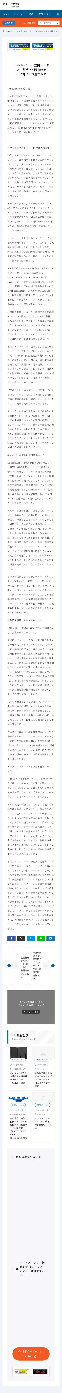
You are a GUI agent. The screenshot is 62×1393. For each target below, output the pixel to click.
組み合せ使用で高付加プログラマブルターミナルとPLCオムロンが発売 (43, 1079)
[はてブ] (31, 938)
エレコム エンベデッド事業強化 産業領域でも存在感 (43, 1123)
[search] (57, 22)
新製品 (31, 14)
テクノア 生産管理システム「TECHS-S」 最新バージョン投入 (25, 966)
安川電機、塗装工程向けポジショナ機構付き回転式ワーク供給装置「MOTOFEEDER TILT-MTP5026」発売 (18, 1128)
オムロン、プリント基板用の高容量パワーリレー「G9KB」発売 (18, 1077)
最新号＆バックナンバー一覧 (32, 1354)
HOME (5, 14)
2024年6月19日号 (20, 1069)
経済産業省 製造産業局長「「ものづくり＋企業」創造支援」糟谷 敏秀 (37, 965)
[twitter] (21, 938)
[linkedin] (50, 938)
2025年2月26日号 (20, 1114)
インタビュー (19, 14)
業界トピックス (44, 14)
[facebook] (11, 938)
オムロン (41, 1069)
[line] (41, 938)
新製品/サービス (24, 31)
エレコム (41, 1114)
